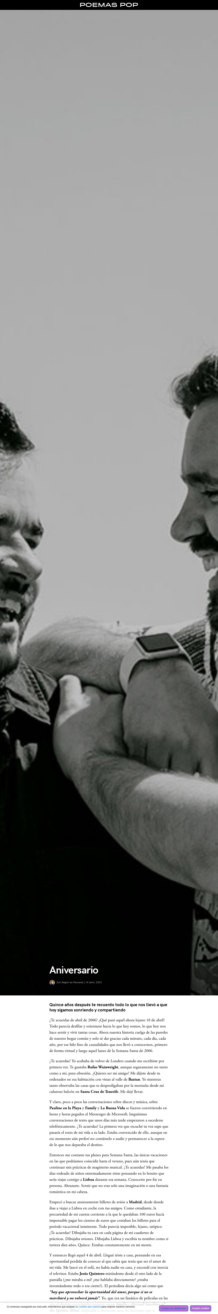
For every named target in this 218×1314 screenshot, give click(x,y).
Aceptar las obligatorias (173, 1308)
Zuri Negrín (63, 982)
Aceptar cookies (200, 1308)
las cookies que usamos (88, 1306)
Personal (78, 982)
